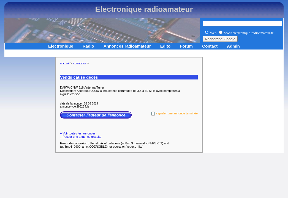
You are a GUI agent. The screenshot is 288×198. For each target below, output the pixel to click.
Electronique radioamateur (144, 9)
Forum (186, 46)
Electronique (60, 46)
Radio (88, 46)
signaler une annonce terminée (174, 113)
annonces (79, 63)
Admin (233, 46)
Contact (210, 46)
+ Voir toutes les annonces (78, 133)
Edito (165, 46)
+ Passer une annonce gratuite (80, 136)
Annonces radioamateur (127, 46)
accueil (64, 63)
